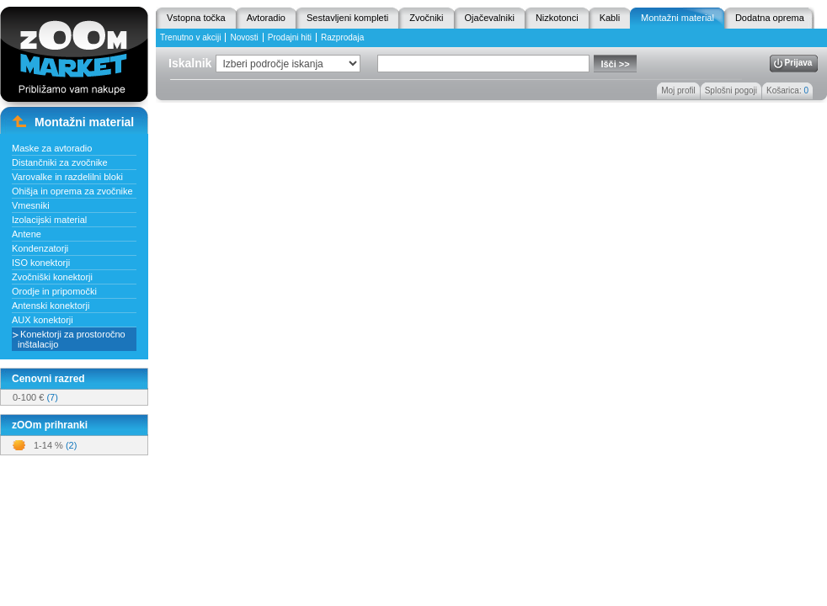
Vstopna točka (196, 18)
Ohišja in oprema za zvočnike (72, 191)
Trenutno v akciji (190, 37)
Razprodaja (342, 37)
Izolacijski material (49, 220)
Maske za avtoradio (52, 148)
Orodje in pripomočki (54, 291)
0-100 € (35, 397)
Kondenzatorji (40, 248)
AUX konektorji (42, 320)
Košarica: (787, 90)
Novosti (244, 37)
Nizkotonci (557, 18)
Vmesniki (31, 205)
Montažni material (677, 18)
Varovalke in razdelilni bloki (67, 177)
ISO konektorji (41, 263)
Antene (26, 234)
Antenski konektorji (50, 305)
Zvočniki (426, 18)
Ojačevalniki (490, 18)
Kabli (610, 18)
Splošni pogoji (731, 90)
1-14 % (55, 445)
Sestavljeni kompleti (347, 18)
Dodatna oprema (769, 18)
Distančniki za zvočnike (60, 162)
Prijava (799, 62)
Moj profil (678, 90)
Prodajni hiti (290, 37)
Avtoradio (266, 18)
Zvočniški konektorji (52, 277)
